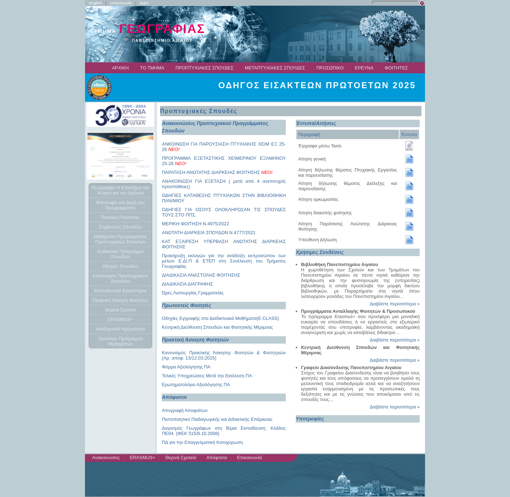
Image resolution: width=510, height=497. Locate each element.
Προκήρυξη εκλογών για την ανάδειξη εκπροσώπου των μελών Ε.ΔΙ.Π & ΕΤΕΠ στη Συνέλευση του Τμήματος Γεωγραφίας (224, 261)
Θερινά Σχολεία (181, 457)
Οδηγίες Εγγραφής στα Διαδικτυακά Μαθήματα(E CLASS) (220, 318)
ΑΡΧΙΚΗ (120, 67)
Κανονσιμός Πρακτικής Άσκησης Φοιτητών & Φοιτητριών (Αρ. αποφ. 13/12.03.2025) (224, 355)
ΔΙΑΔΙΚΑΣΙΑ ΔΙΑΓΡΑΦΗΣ (187, 284)
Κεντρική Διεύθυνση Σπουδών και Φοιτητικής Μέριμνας (217, 327)
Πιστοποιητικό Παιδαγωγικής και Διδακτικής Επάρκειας (217, 419)
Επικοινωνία (249, 457)
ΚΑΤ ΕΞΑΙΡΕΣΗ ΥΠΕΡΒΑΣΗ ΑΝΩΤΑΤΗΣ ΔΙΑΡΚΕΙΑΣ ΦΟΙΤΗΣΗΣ (224, 244)
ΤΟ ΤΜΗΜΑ (152, 67)
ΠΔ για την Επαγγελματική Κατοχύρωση (202, 442)
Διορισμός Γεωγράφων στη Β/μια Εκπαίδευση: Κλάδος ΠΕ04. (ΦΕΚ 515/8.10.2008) (224, 430)
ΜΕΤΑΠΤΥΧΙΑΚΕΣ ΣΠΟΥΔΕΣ (275, 67)
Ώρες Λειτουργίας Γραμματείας (193, 292)
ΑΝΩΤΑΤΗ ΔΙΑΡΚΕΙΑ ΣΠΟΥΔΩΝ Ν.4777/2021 (209, 232)
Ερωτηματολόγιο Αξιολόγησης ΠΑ (196, 384)
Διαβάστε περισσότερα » (395, 303)
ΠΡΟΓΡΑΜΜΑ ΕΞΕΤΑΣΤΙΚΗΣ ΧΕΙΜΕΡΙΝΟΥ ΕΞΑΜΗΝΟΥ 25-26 (224, 161)
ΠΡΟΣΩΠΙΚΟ (330, 67)
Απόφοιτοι (216, 457)
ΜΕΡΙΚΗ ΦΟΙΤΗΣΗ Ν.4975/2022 (195, 223)
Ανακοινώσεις (106, 457)
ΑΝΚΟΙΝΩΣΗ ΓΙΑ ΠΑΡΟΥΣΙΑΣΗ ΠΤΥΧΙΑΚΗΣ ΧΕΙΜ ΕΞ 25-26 (224, 146)
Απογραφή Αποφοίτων (185, 410)
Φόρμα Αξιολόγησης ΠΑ (186, 366)
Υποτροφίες (310, 419)
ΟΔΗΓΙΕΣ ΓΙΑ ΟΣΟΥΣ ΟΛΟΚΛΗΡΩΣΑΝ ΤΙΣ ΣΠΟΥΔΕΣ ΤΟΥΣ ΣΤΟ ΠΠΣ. (224, 212)
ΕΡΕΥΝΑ (364, 67)
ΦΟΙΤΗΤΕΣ (396, 67)
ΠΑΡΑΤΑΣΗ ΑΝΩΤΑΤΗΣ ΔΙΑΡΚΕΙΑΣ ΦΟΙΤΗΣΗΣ (217, 172)
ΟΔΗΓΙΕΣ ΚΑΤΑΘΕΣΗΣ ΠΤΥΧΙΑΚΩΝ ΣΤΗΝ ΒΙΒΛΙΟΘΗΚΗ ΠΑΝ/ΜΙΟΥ (224, 198)
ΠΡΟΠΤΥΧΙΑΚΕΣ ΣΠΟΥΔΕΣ (205, 67)
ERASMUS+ (142, 457)
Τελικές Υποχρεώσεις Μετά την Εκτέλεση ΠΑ (207, 375)
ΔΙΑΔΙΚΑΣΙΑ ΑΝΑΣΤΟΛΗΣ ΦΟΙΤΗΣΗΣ (201, 275)
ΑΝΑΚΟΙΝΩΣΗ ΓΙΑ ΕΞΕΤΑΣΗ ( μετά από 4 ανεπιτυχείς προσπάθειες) (224, 184)
